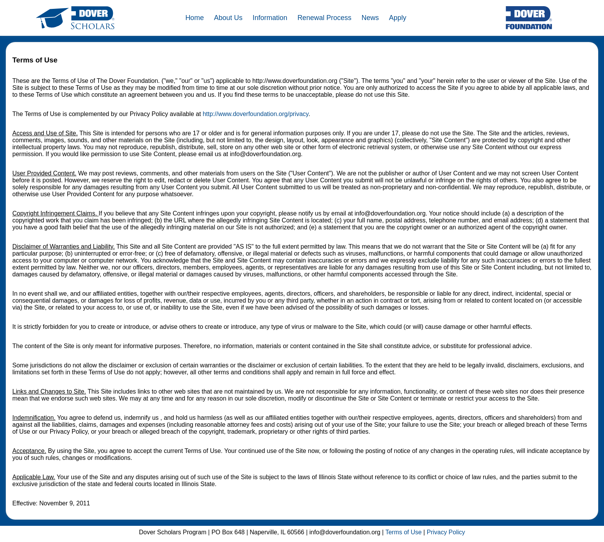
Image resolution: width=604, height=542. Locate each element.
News (370, 18)
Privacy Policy (446, 532)
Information (270, 18)
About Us (228, 18)
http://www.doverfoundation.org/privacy (256, 114)
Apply (397, 18)
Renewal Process (324, 18)
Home (194, 18)
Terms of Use (403, 532)
